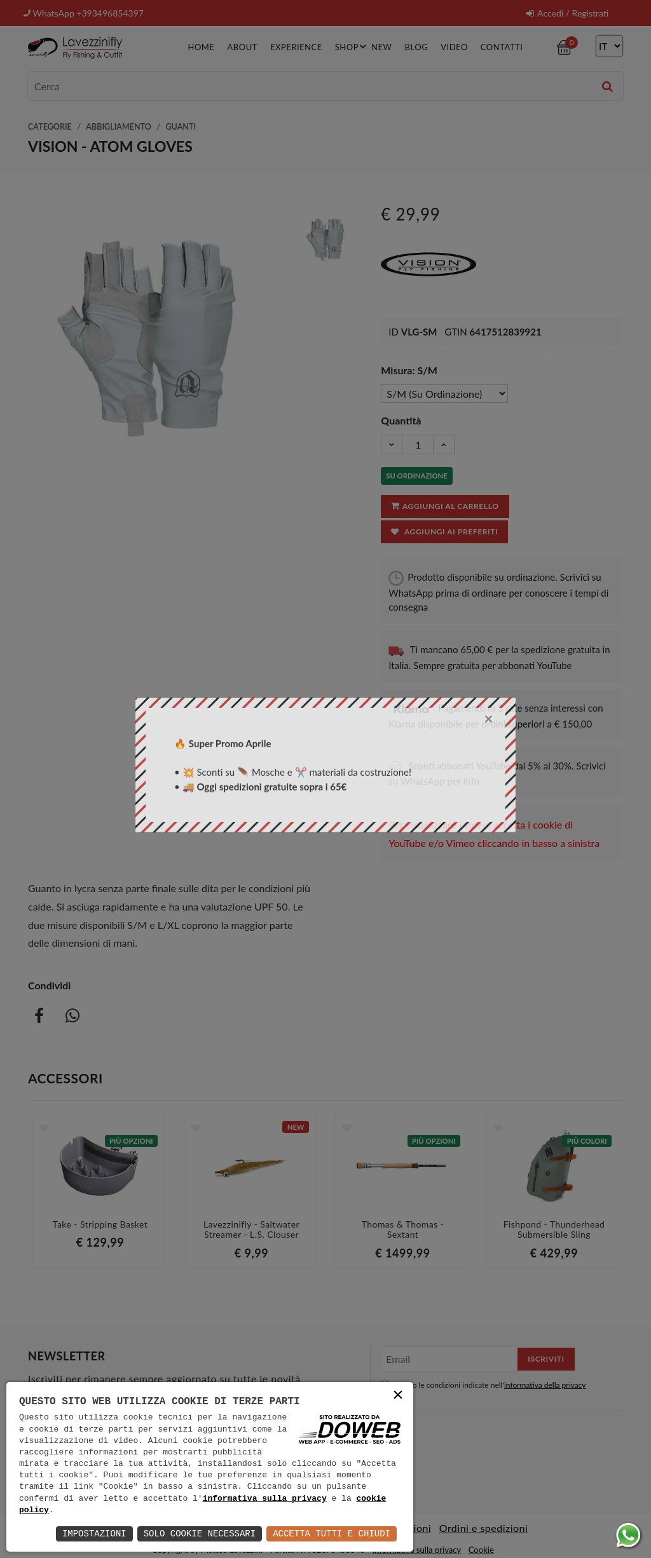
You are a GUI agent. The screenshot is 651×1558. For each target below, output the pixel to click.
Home (201, 47)
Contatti (502, 47)
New (381, 47)
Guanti (180, 127)
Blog (416, 47)
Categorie (50, 127)
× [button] (398, 1396)
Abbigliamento (118, 127)
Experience (296, 47)
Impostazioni (94, 1534)
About (242, 47)
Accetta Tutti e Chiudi (331, 1534)
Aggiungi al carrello (444, 506)
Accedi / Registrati (567, 13)
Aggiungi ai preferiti (444, 531)
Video (454, 47)
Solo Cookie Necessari (200, 1534)
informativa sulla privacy (265, 1499)
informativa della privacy (545, 1385)
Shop (352, 46)
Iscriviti (546, 1359)
